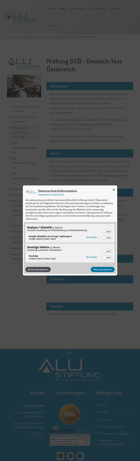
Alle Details (91, 237)
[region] (70, 243)
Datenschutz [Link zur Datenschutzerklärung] (57, 194)
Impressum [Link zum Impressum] (43, 194)
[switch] (107, 231)
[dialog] (70, 230)
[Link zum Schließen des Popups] (114, 190)
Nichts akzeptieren (38, 269)
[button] (104, 231)
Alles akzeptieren (102, 269)
